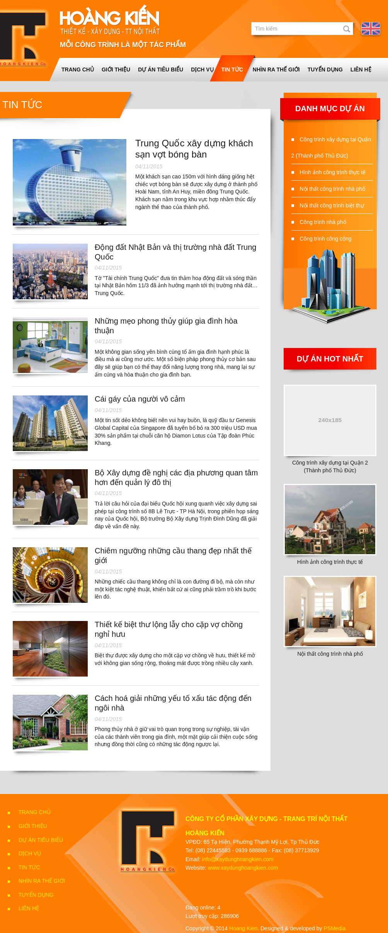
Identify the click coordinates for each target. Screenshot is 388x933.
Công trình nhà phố (323, 222)
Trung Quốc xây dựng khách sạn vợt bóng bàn (194, 148)
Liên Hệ (361, 69)
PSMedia (334, 928)
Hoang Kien (243, 928)
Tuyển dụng (325, 69)
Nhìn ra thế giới (276, 69)
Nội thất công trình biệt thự (332, 205)
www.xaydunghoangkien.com (243, 868)
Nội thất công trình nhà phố (333, 189)
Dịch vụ (202, 69)
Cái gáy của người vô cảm (140, 399)
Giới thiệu (116, 69)
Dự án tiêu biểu (160, 69)
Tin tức (232, 69)
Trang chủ (77, 69)
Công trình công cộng (326, 239)
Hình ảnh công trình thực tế (333, 172)
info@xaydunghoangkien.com (238, 859)
